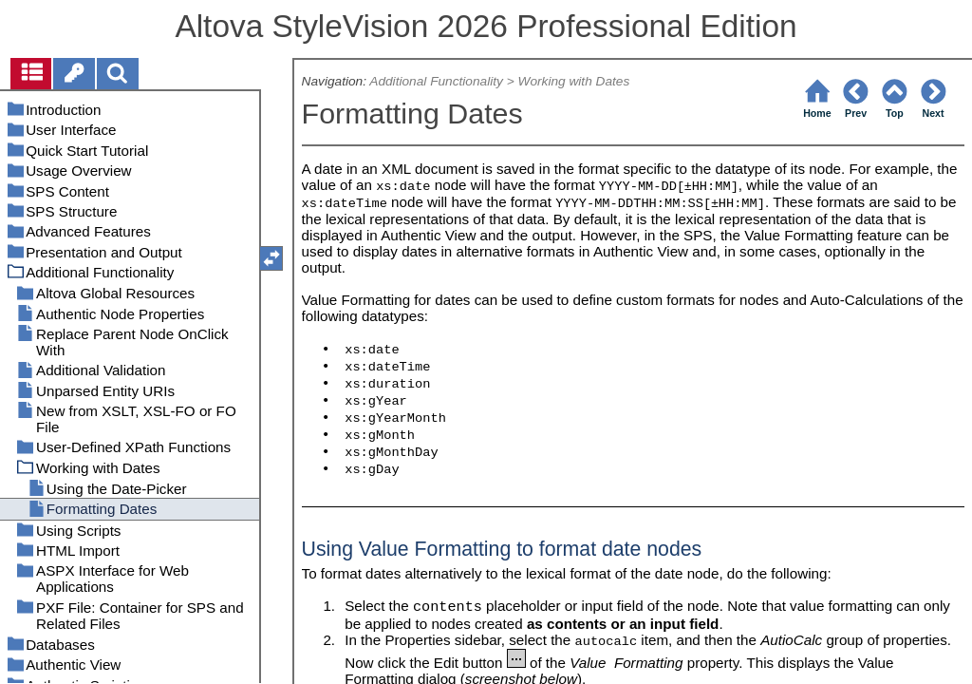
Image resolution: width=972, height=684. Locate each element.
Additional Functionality (436, 81)
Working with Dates (574, 81)
